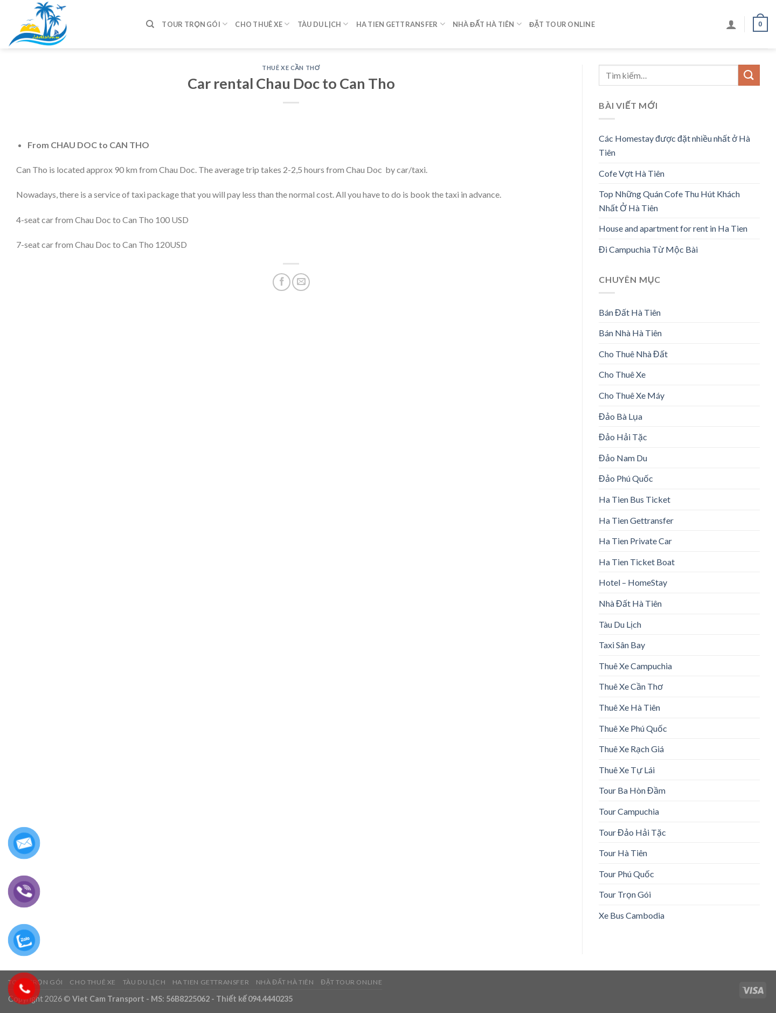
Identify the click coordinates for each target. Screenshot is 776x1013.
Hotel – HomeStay (633, 582)
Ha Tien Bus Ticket (634, 499)
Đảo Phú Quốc (626, 478)
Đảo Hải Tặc (623, 437)
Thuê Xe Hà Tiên (629, 707)
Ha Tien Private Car (635, 541)
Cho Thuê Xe (262, 24)
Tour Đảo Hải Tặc (632, 832)
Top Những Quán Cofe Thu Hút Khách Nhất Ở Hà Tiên (669, 201)
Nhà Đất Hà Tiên (487, 24)
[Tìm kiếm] (150, 24)
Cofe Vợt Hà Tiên (631, 173)
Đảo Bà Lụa (620, 416)
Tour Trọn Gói (194, 24)
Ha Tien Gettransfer (400, 24)
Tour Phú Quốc (626, 874)
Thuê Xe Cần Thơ (291, 67)
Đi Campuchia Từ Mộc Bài (648, 249)
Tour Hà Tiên (623, 853)
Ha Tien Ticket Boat (637, 562)
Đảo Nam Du (623, 458)
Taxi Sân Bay (622, 645)
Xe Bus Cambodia (631, 915)
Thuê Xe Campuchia (635, 666)
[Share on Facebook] (281, 282)
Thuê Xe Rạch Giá (631, 749)
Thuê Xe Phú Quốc (633, 728)
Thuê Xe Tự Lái (627, 770)
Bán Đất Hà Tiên (630, 312)
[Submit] (749, 75)
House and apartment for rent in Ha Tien (673, 228)
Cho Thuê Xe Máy (631, 395)
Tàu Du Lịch (323, 24)
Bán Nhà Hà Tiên (630, 333)
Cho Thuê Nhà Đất (633, 354)
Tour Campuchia (629, 811)
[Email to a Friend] (301, 282)
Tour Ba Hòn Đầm (632, 790)
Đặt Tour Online (562, 24)
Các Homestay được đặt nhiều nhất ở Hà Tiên (674, 145)
